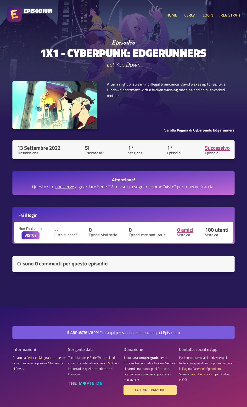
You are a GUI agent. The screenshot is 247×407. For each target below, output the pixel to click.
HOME (171, 15)
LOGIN (208, 15)
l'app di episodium (202, 374)
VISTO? (30, 235)
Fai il (28, 215)
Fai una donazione (150, 390)
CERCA (190, 15)
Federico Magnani (39, 357)
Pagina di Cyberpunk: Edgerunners (206, 130)
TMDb (110, 363)
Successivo (217, 148)
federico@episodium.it (195, 363)
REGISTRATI (230, 15)
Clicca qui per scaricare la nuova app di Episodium (123, 332)
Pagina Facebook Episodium (201, 368)
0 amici (185, 230)
